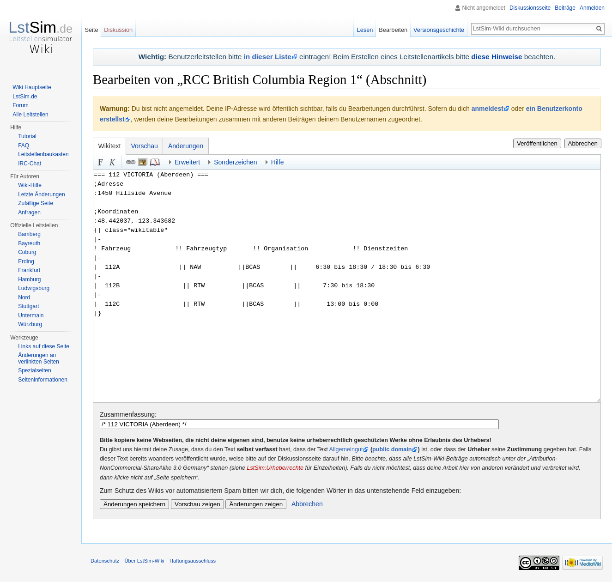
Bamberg (29, 234)
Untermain (30, 315)
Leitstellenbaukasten (43, 154)
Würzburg (30, 324)
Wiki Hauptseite (31, 87)
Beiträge (565, 8)
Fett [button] (101, 162)
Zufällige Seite (35, 203)
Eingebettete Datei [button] (143, 162)
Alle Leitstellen (30, 114)
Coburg (27, 252)
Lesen (365, 29)
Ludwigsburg (33, 288)
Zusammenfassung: (128, 414)
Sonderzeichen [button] (235, 162)
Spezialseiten (34, 370)
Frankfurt (29, 270)
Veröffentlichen (537, 143)
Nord (24, 297)
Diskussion (118, 29)
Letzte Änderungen (41, 194)
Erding (26, 261)
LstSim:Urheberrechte (275, 468)
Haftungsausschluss (193, 561)
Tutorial (27, 136)
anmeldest (487, 108)
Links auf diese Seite (43, 346)
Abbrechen (583, 143)
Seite (91, 29)
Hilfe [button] (277, 162)
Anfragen (29, 212)
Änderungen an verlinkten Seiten (38, 358)
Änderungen (185, 146)
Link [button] (131, 162)
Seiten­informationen (42, 379)
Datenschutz (105, 561)
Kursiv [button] (113, 162)
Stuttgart (28, 306)
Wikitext (109, 146)
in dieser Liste (267, 57)
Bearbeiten (393, 29)
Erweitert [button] (187, 162)
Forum (20, 105)
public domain (392, 449)
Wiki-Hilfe (30, 185)
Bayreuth (29, 243)
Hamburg (29, 279)
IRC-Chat (29, 163)
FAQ (23, 145)
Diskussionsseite (530, 8)
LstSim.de (24, 96)
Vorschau (144, 146)
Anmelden (592, 8)
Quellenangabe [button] (155, 162)
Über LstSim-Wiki (144, 561)
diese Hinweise (496, 57)
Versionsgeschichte (438, 29)
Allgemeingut (346, 449)
